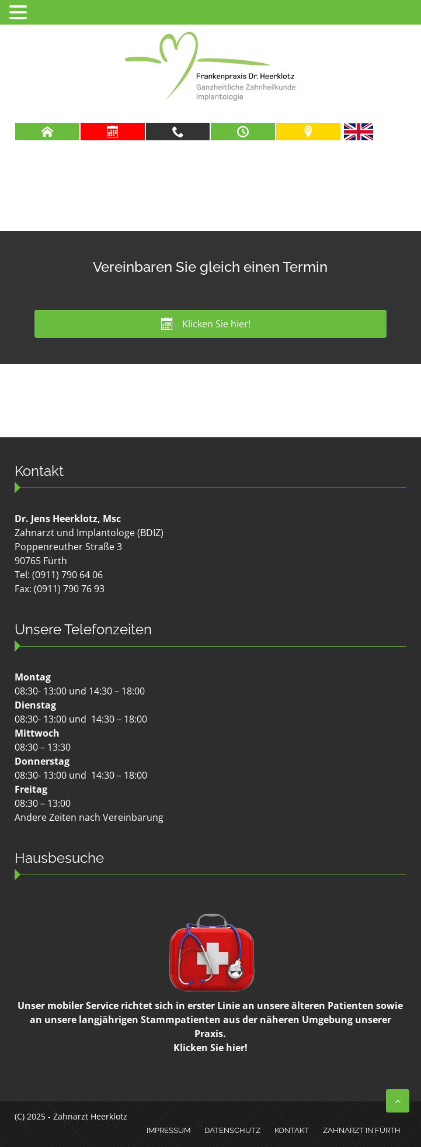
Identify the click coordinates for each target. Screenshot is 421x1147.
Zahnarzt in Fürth (362, 1130)
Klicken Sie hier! (210, 1047)
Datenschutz (232, 1130)
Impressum (168, 1130)
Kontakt (291, 1130)
